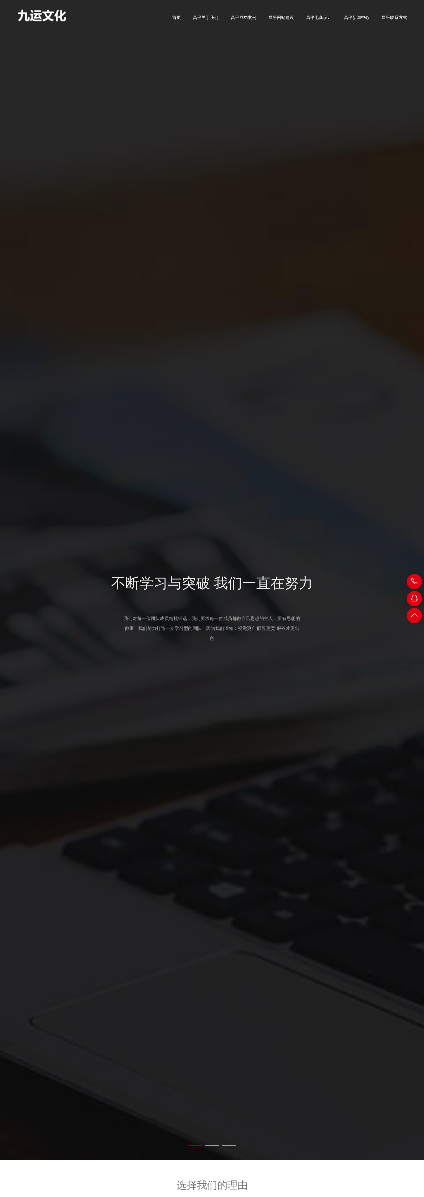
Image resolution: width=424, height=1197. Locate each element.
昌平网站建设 (281, 19)
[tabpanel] (212, 580)
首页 (176, 19)
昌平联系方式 (394, 19)
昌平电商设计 (319, 19)
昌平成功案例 (243, 19)
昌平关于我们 (205, 19)
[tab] (195, 1146)
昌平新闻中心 (356, 19)
